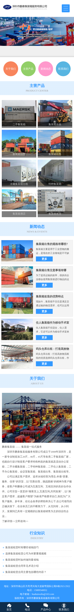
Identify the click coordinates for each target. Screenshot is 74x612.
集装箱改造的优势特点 (50, 296)
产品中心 (46, 609)
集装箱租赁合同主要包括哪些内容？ (25, 572)
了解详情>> (8, 521)
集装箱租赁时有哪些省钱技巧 (22, 547)
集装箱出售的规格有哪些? (52, 244)
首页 (9, 609)
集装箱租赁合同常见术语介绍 (22, 565)
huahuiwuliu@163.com (43, 594)
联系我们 (64, 609)
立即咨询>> (21, 521)
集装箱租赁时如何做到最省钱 (22, 559)
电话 (27, 609)
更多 (44, 258)
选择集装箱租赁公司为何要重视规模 (25, 553)
